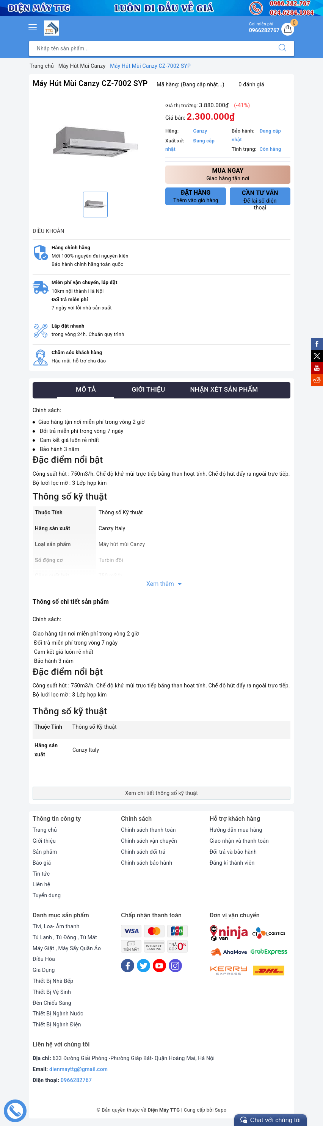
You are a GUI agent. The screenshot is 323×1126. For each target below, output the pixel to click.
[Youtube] (159, 965)
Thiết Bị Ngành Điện (57, 1024)
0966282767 (76, 1080)
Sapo (221, 1110)
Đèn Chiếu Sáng (52, 1003)
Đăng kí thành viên (232, 863)
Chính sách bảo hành (146, 863)
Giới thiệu (44, 841)
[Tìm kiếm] (282, 48)
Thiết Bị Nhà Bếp (53, 981)
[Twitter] (143, 965)
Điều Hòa (44, 959)
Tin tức (41, 874)
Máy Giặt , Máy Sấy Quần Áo (67, 948)
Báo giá (42, 863)
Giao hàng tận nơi (228, 174)
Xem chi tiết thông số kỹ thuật (161, 793)
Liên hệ (41, 884)
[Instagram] (175, 965)
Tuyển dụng (47, 895)
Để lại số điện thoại (260, 197)
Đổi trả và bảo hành (233, 852)
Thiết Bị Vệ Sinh (52, 992)
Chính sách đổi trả (143, 852)
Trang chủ (45, 830)
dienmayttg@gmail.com (78, 1069)
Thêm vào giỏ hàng (195, 196)
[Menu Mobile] (33, 26)
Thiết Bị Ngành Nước (58, 1013)
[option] (95, 143)
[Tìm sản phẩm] (150, 48)
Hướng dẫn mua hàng (236, 830)
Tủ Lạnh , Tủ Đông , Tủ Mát (65, 937)
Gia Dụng (44, 970)
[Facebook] (127, 965)
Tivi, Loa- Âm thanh (56, 926)
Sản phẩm (45, 852)
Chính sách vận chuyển (149, 841)
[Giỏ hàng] (287, 29)
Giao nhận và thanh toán (239, 841)
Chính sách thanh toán (148, 830)
